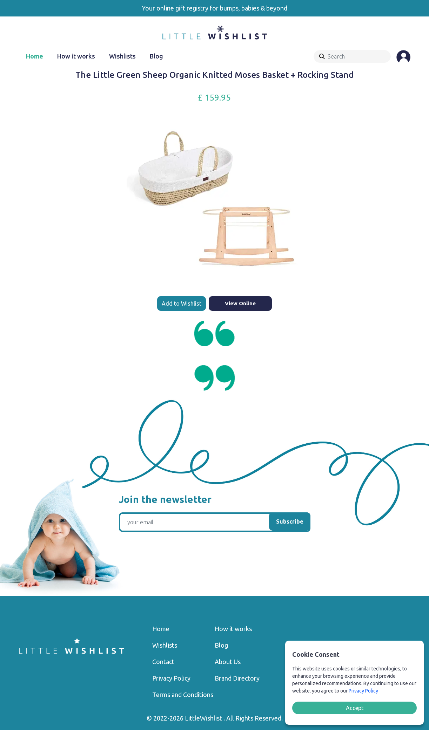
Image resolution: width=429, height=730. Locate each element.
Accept (354, 708)
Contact (163, 661)
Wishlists (122, 56)
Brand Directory (237, 678)
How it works (76, 56)
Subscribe (289, 521)
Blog (156, 56)
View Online (240, 303)
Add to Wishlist (181, 303)
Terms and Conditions (182, 694)
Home (34, 56)
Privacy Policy (171, 678)
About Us (228, 661)
